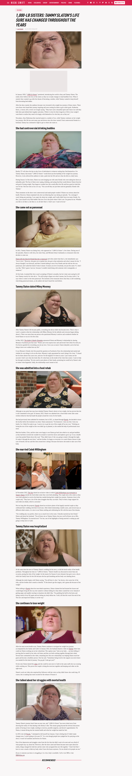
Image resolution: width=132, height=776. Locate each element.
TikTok (71, 649)
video (35, 664)
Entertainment (54, 3)
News (30, 3)
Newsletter (119, 3)
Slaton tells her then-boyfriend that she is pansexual (31, 259)
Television (19, 10)
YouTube (78, 488)
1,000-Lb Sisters (32, 94)
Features (77, 3)
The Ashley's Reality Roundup (33, 340)
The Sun (30, 492)
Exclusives (37, 3)
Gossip (45, 3)
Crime (70, 3)
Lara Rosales (20, 29)
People (66, 419)
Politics (63, 3)
